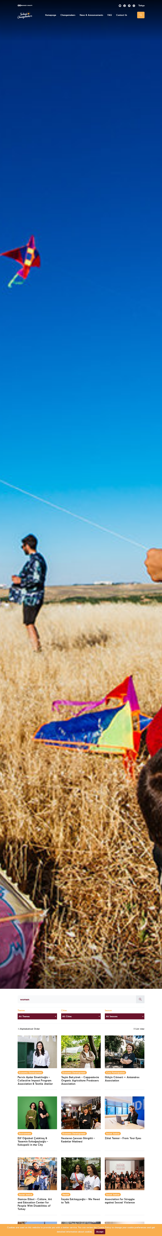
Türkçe (141, 5)
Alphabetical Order (29, 1028)
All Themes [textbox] (24, 1016)
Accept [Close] (99, 1231)
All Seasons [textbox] (112, 1016)
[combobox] (37, 1016)
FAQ (110, 15)
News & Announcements (91, 15)
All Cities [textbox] (67, 1016)
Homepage (50, 15)
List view (138, 1028)
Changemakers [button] (67, 15)
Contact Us (121, 15)
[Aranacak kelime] (77, 999)
